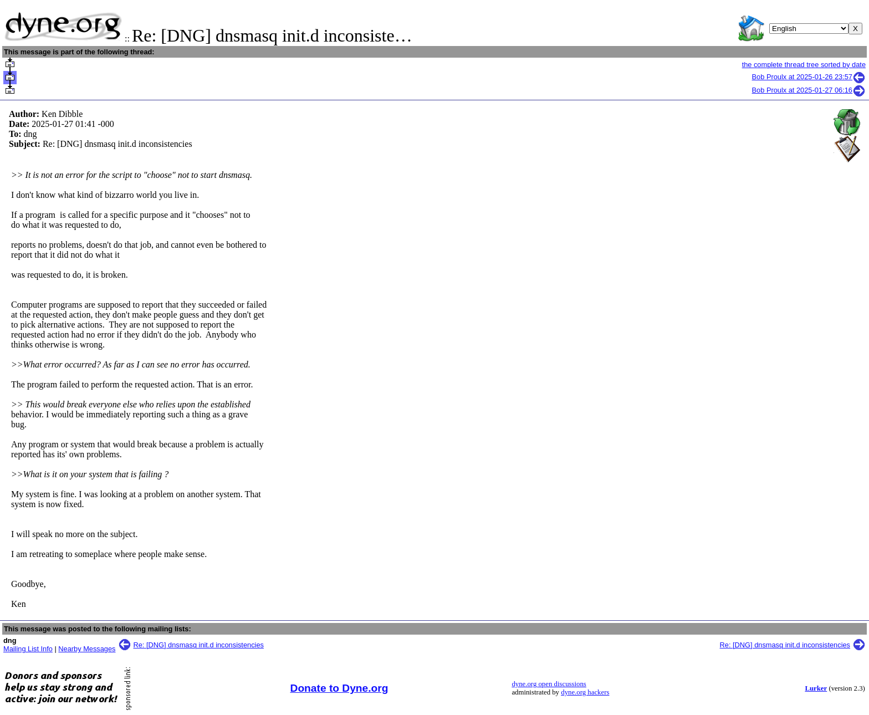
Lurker (816, 688)
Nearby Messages (86, 649)
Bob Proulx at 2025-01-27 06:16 (809, 90)
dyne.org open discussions (549, 684)
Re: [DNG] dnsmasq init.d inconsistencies (199, 645)
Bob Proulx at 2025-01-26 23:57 (809, 77)
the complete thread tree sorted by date (804, 64)
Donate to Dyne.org (339, 688)
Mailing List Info (28, 649)
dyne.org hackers (585, 692)
